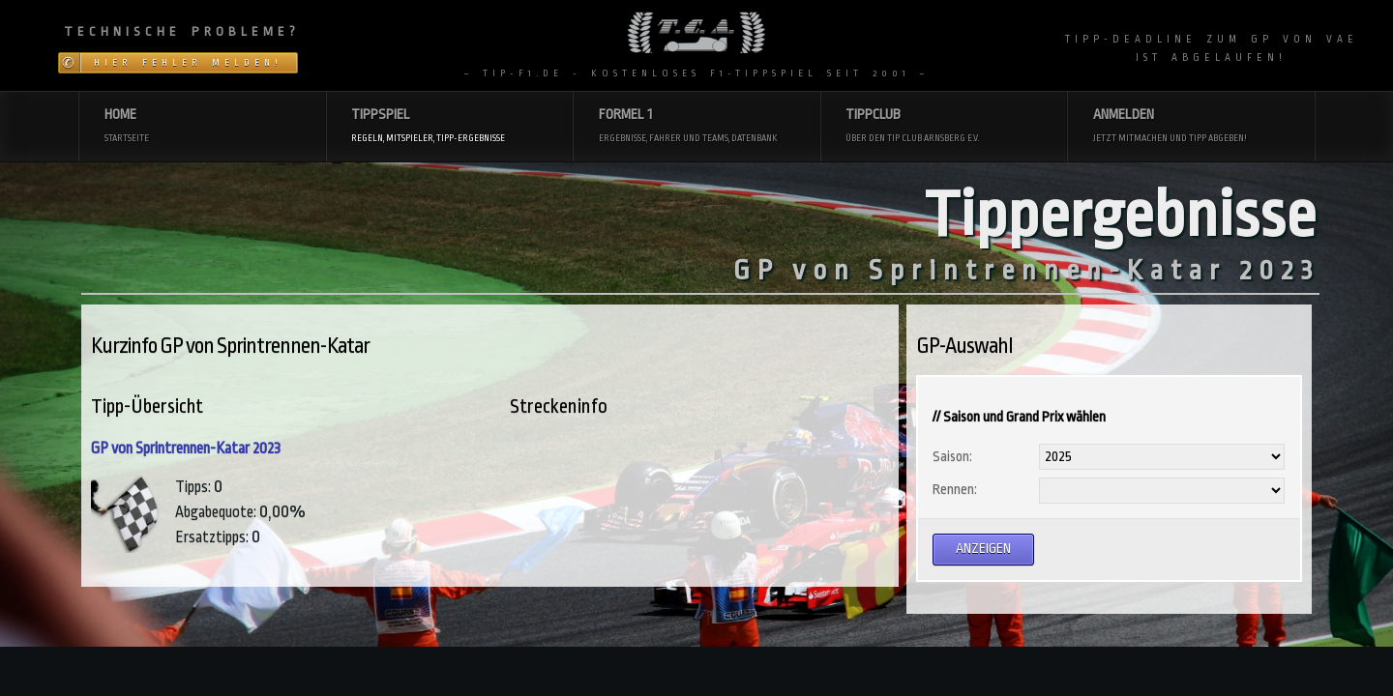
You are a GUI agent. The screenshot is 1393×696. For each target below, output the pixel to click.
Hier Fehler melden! (188, 63)
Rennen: (955, 489)
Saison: (952, 457)
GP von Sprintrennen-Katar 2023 (186, 448)
